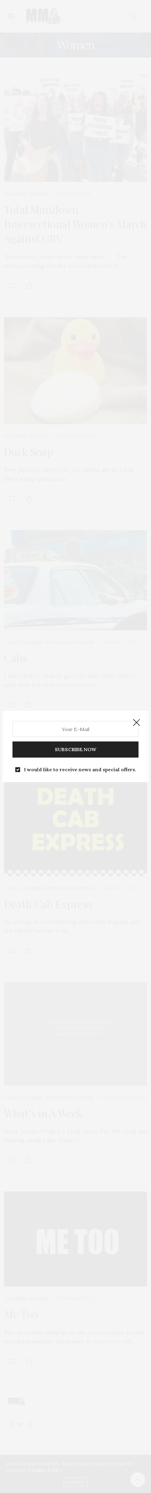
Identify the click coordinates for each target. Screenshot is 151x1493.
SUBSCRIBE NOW (75, 749)
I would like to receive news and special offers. (80, 769)
